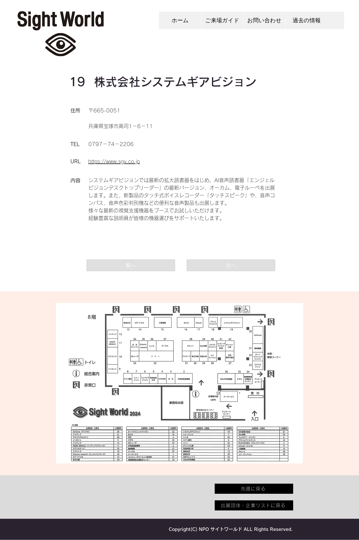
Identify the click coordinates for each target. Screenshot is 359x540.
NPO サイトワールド (220, 529)
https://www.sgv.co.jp (114, 161)
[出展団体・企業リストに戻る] (254, 505)
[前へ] (131, 265)
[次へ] (231, 265)
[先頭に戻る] (254, 489)
